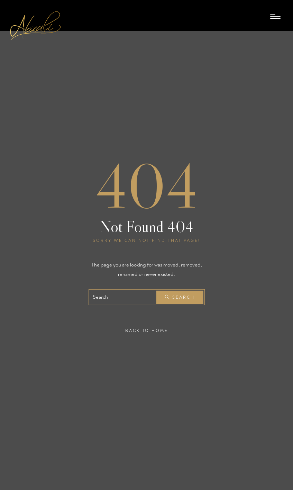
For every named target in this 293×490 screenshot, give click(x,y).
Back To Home (146, 330)
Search (180, 297)
